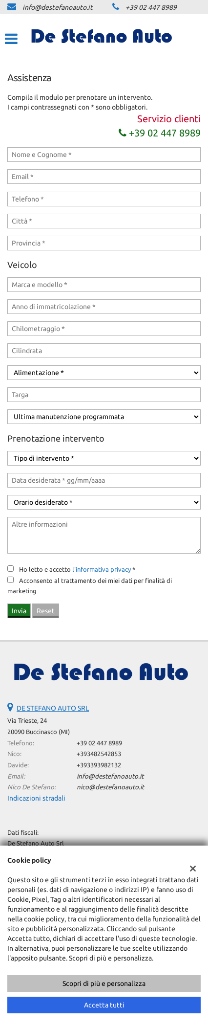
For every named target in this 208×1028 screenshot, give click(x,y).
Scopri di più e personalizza (104, 983)
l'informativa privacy (101, 569)
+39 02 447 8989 (151, 7)
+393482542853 (99, 754)
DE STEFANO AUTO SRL (53, 708)
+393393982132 (99, 765)
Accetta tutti (104, 1005)
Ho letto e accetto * (77, 569)
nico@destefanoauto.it (110, 787)
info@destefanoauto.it (57, 7)
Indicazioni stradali (36, 798)
